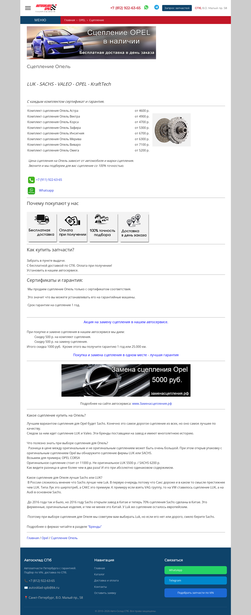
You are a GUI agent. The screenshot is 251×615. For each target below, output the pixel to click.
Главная (69, 20)
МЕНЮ (40, 20)
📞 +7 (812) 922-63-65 (39, 581)
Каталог (99, 574)
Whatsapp (46, 190)
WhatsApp (175, 570)
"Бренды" (95, 527)
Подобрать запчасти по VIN (195, 592)
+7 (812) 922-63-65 (125, 8)
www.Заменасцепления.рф (152, 403)
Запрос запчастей (177, 8)
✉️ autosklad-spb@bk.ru (41, 587)
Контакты (100, 587)
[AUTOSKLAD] (46, 8)
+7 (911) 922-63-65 (49, 180)
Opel (45, 538)
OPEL (82, 20)
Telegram (175, 580)
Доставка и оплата (106, 580)
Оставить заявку (105, 593)
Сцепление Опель (64, 538)
